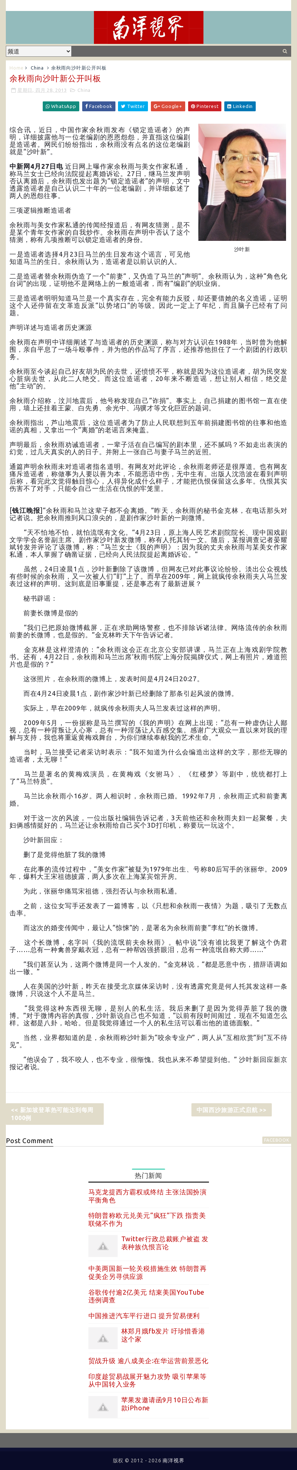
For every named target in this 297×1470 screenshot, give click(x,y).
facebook (276, 1140)
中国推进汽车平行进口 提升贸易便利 (144, 1315)
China (37, 67)
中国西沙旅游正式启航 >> (232, 1110)
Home (16, 67)
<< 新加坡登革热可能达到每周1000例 (52, 1114)
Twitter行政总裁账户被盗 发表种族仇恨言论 (165, 1242)
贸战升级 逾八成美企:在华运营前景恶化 (148, 1360)
